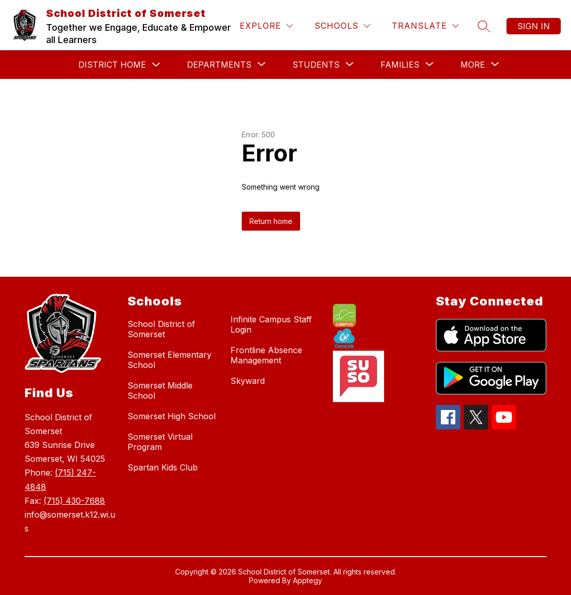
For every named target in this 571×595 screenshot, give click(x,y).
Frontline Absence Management (266, 355)
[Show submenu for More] (472, 64)
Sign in (533, 26)
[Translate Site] (425, 25)
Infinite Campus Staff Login (271, 324)
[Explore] (266, 25)
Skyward (247, 381)
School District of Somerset (161, 329)
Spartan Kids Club (163, 467)
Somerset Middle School (160, 390)
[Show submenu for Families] (399, 64)
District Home (112, 64)
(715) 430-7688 (74, 501)
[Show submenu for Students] (316, 64)
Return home (270, 221)
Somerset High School (172, 416)
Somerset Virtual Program (160, 442)
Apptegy (307, 580)
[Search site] (484, 26)
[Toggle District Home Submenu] (156, 65)
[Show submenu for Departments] (219, 64)
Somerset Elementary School (170, 360)
